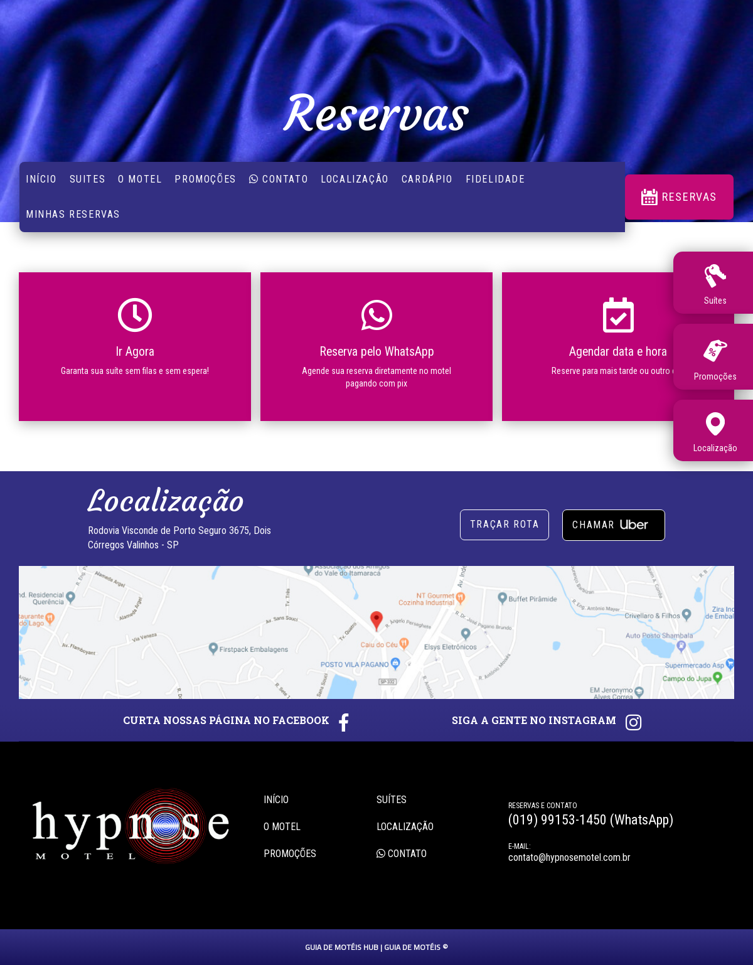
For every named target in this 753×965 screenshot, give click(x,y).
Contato (278, 179)
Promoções (205, 179)
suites (88, 179)
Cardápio (427, 179)
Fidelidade (495, 179)
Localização (355, 179)
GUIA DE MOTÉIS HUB (341, 947)
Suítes (391, 800)
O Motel (140, 179)
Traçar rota (505, 524)
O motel (282, 827)
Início (41, 179)
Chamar (613, 523)
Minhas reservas (73, 214)
